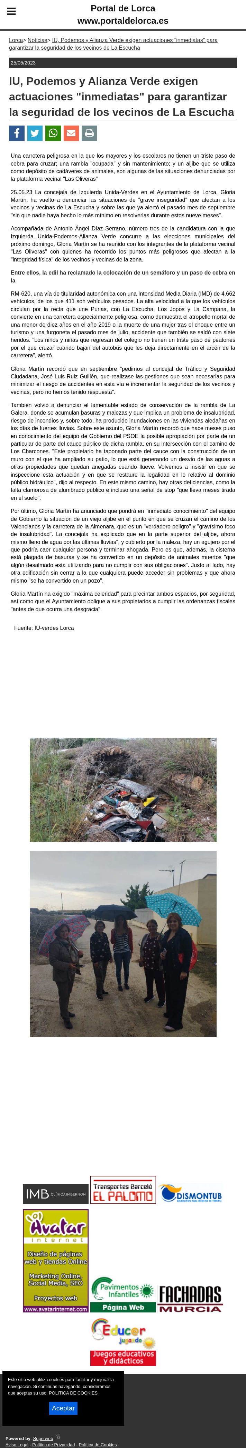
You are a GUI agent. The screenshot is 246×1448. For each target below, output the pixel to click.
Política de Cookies (98, 1444)
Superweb (43, 1438)
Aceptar (63, 1408)
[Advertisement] (123, 686)
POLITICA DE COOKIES (73, 1393)
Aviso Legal (17, 1444)
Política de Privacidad (53, 1444)
